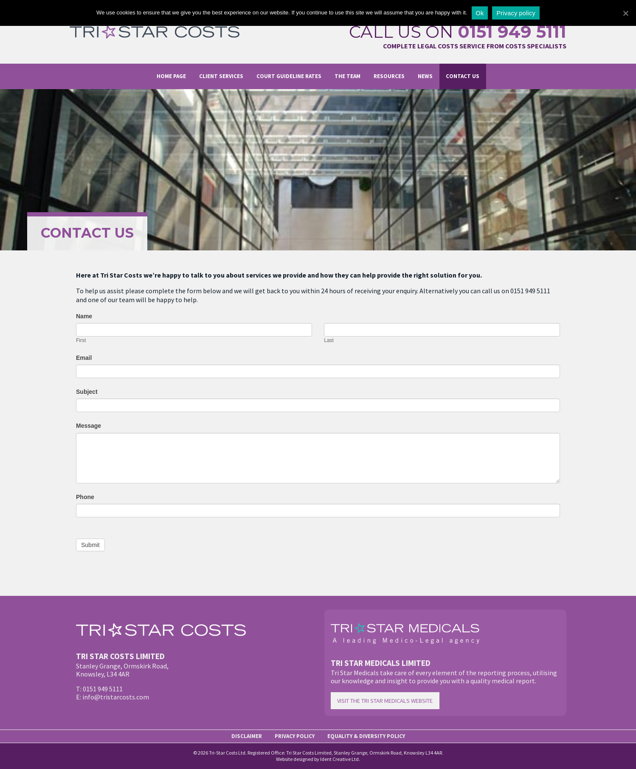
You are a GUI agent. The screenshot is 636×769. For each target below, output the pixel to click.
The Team (347, 76)
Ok (480, 13)
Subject (87, 391)
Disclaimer (246, 736)
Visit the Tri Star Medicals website (385, 700)
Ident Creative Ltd (339, 759)
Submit (90, 545)
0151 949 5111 (512, 31)
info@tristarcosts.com (115, 697)
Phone (85, 497)
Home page (171, 76)
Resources (389, 76)
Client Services (221, 76)
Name (84, 316)
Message (88, 425)
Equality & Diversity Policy (366, 736)
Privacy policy (515, 13)
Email (84, 357)
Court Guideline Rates (288, 76)
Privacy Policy (295, 736)
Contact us (462, 76)
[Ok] (625, 13)
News (425, 76)
